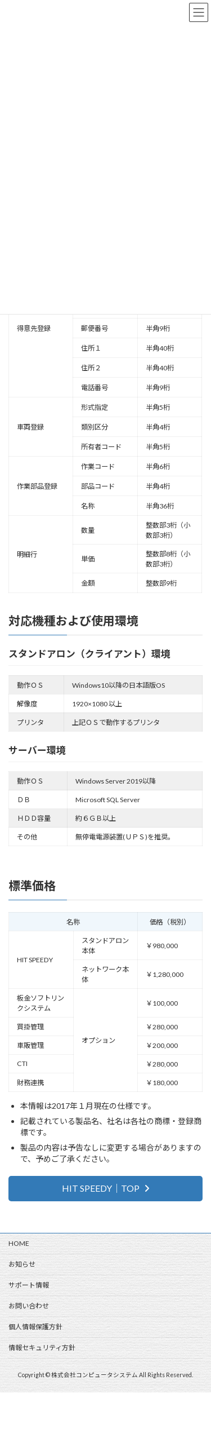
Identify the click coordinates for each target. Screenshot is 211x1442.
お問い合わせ (28, 1306)
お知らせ (21, 1264)
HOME (18, 1243)
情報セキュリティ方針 (41, 1347)
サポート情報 (28, 1285)
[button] (105, 1188)
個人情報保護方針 (35, 1326)
